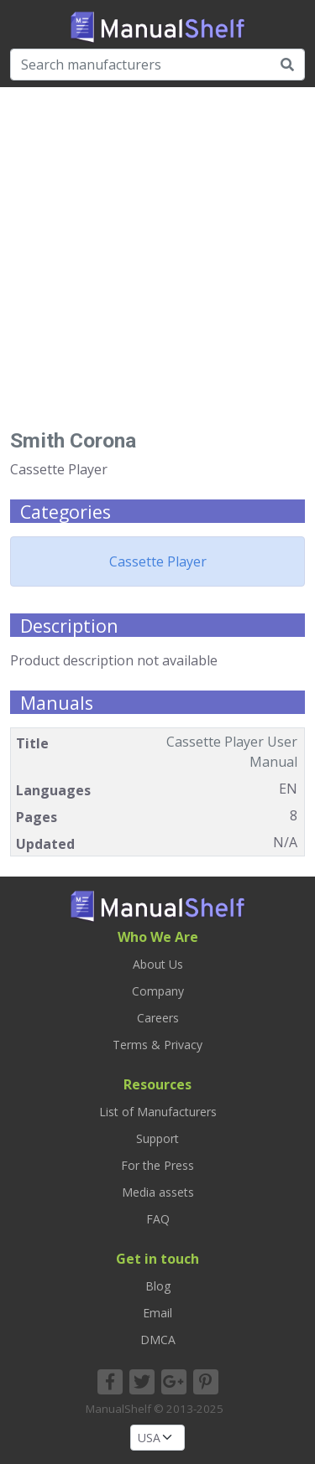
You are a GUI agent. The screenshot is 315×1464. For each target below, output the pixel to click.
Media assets (158, 1192)
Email (157, 1313)
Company (158, 991)
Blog (158, 1286)
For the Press (157, 1165)
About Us (158, 964)
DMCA (158, 1340)
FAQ (158, 1219)
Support (157, 1138)
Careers (158, 1018)
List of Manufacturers (158, 1112)
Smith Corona (73, 440)
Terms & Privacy (157, 1045)
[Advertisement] (157, 264)
